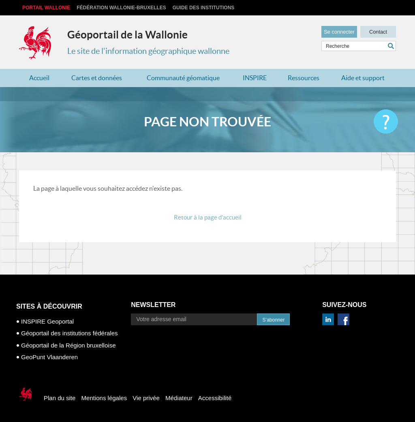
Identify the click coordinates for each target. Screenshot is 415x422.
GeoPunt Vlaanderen (49, 357)
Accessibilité (215, 397)
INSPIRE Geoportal (47, 321)
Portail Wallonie (46, 8)
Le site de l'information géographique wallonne (148, 51)
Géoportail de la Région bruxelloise (68, 345)
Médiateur (179, 397)
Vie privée (146, 397)
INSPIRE (255, 77)
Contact (378, 31)
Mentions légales (104, 397)
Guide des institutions (204, 8)
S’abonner (273, 320)
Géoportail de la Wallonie (127, 34)
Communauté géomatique (183, 77)
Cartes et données (96, 77)
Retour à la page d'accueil (208, 217)
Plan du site (59, 397)
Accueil (39, 77)
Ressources (303, 77)
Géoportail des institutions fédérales (69, 333)
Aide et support (363, 77)
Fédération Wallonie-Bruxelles (121, 8)
